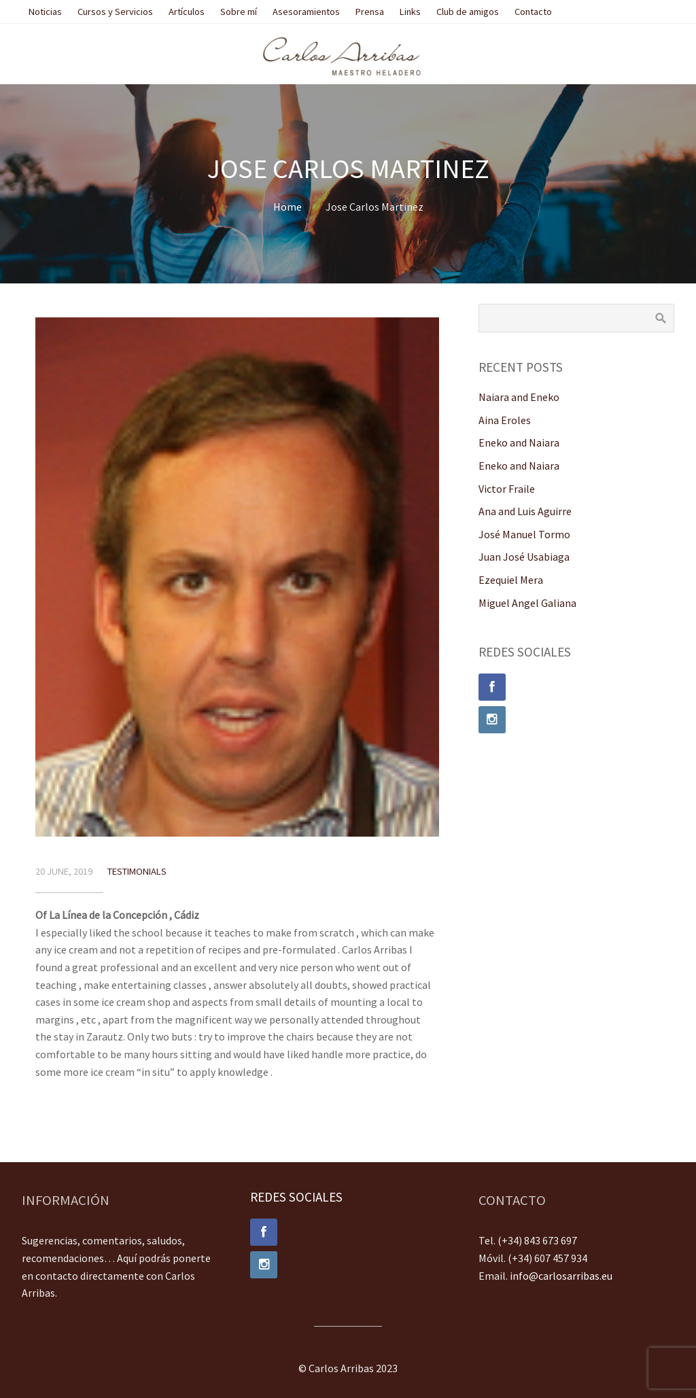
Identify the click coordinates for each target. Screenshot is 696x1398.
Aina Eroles (504, 420)
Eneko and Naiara (518, 442)
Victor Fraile (506, 488)
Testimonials (137, 871)
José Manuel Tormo (524, 534)
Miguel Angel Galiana (527, 603)
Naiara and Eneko (518, 397)
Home (287, 206)
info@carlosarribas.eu (561, 1275)
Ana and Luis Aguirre (525, 511)
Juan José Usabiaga (524, 556)
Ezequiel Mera (510, 580)
